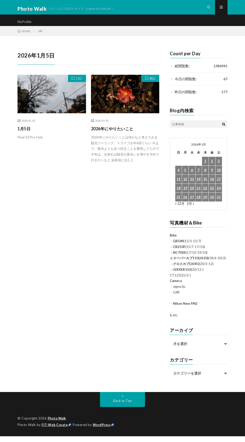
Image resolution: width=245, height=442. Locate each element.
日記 (77, 86)
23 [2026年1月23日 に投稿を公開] (212, 194)
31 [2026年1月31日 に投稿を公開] (219, 204)
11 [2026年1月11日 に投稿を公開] (178, 186)
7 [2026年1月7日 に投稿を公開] (199, 176)
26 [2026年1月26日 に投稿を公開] (185, 204)
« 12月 (180, 210)
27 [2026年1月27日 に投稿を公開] (192, 204)
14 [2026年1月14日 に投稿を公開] (198, 186)
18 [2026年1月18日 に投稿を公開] (178, 194)
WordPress (103, 431)
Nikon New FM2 (185, 310)
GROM (178, 248)
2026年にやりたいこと (114, 135)
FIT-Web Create (55, 431)
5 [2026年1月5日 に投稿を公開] (185, 176)
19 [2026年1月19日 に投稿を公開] (185, 194)
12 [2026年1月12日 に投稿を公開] (185, 186)
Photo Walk (57, 424)
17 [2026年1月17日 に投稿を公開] (219, 186)
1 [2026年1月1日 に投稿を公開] (205, 168)
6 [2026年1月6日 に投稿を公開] (192, 176)
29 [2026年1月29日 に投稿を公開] (205, 204)
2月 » (191, 210)
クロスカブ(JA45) (186, 270)
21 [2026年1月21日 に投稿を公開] (198, 194)
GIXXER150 (182, 276)
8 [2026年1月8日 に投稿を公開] (205, 176)
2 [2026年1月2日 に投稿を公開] (212, 168)
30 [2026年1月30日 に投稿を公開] (212, 204)
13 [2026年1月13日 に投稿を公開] (192, 186)
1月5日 (25, 135)
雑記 (151, 86)
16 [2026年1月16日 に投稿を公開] (212, 186)
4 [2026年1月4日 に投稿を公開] (179, 176)
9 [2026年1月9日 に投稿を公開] (212, 176)
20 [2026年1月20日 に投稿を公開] (192, 194)
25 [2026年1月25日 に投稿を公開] (178, 204)
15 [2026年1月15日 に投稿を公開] (205, 186)
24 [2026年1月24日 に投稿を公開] (219, 194)
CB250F (179, 253)
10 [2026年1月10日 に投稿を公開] (219, 176)
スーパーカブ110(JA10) (190, 264)
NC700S (179, 259)
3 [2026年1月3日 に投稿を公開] (219, 168)
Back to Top (122, 407)
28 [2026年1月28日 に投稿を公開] (198, 204)
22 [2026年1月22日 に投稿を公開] (205, 194)
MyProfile (25, 25)
